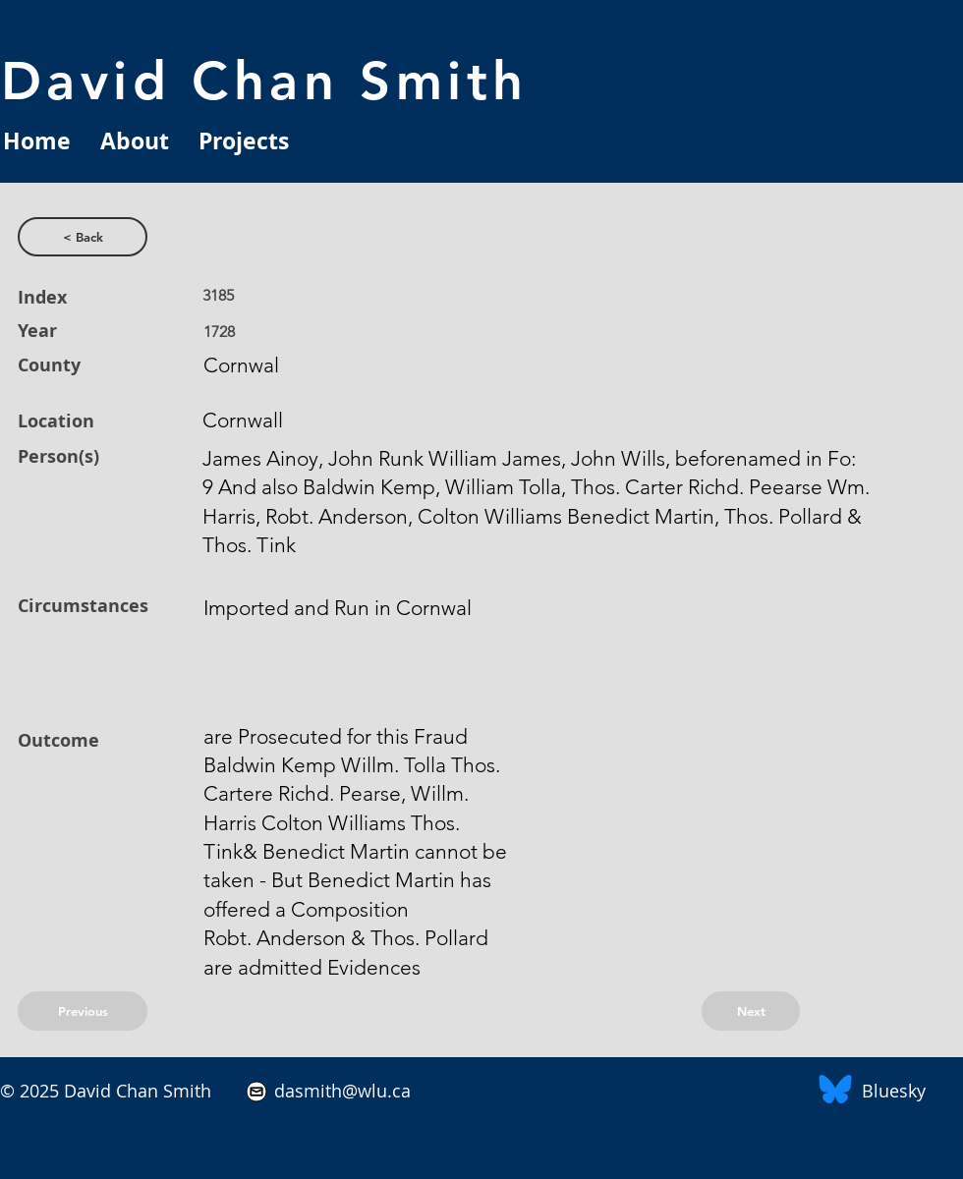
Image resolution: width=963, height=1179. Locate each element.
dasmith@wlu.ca (340, 1090)
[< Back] (82, 236)
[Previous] (82, 1011)
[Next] (751, 1011)
